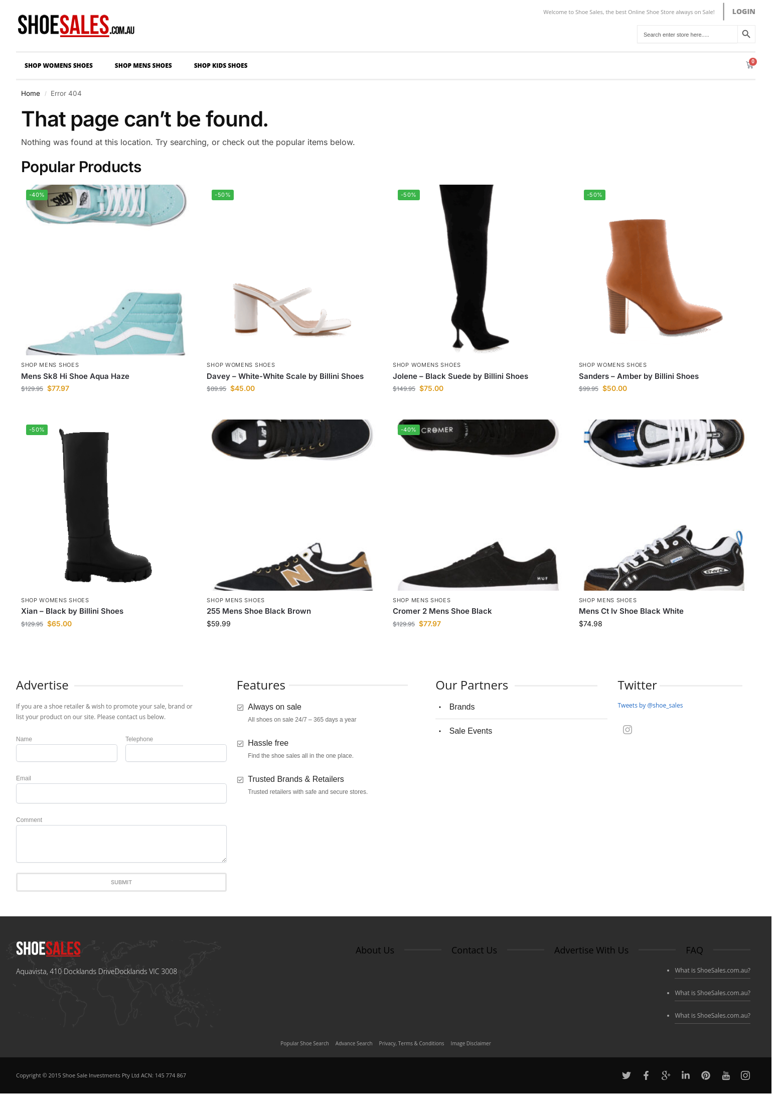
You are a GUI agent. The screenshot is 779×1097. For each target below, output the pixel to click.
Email (23, 778)
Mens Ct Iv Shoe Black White (631, 611)
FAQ (694, 950)
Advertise (42, 684)
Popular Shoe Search (304, 1043)
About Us (375, 950)
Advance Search (354, 1043)
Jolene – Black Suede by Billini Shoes (460, 376)
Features (261, 684)
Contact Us (474, 950)
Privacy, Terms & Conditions (411, 1043)
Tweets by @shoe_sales (650, 705)
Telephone (139, 739)
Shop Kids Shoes (223, 66)
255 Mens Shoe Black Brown (259, 611)
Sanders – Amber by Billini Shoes (639, 376)
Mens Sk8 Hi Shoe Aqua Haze (75, 376)
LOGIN (743, 11)
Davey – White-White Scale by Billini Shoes (285, 376)
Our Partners (471, 684)
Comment (29, 820)
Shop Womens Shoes (61, 66)
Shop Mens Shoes (146, 66)
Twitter (637, 684)
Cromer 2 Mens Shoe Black (442, 611)
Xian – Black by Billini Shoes (72, 611)
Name (24, 739)
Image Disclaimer (471, 1043)
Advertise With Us (591, 950)
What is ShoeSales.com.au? (712, 970)
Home (30, 93)
